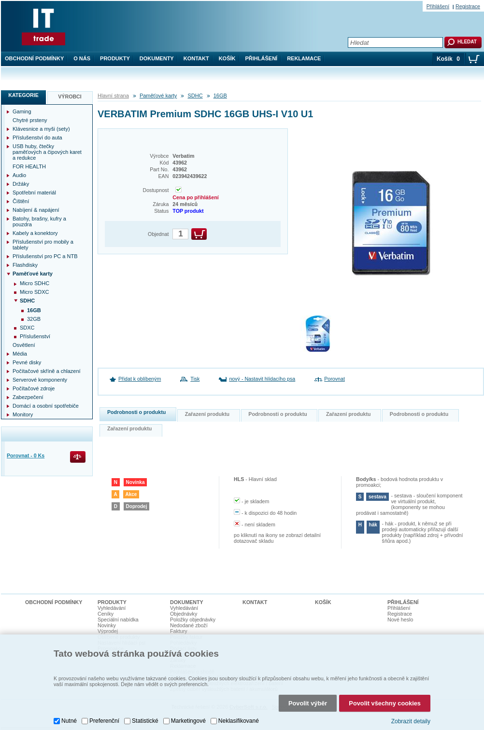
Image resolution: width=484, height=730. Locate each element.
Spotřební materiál (34, 192)
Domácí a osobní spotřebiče (46, 406)
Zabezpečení (28, 397)
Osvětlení (24, 345)
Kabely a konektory (35, 233)
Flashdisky (25, 265)
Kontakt (196, 58)
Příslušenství (35, 336)
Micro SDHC (34, 283)
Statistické (145, 707)
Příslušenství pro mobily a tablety (43, 244)
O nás (81, 58)
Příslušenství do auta (37, 137)
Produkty (115, 58)
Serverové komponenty (40, 380)
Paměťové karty (158, 95)
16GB (220, 95)
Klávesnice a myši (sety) (41, 129)
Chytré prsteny (30, 120)
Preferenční (104, 707)
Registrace (468, 6)
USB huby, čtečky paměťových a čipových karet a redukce (47, 152)
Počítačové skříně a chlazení (47, 371)
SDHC (194, 95)
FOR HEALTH (29, 166)
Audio (19, 175)
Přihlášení (261, 58)
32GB (34, 319)
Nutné (69, 707)
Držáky (21, 184)
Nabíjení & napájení (36, 210)
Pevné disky (27, 362)
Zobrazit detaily (410, 707)
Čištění (21, 201)
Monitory (23, 414)
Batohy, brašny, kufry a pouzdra (39, 221)
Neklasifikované (238, 707)
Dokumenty (157, 58)
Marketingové (188, 707)
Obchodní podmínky (34, 58)
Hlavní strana (113, 95)
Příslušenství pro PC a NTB (45, 256)
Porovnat (334, 379)
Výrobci (70, 96)
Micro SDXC (34, 292)
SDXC (27, 328)
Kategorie (23, 95)
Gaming (22, 111)
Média (20, 354)
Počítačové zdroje (34, 388)
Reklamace (304, 58)
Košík (227, 58)
